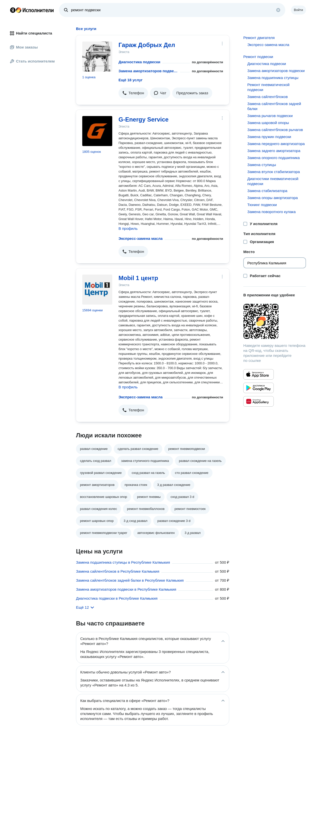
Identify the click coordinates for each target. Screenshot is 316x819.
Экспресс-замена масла (140, 238)
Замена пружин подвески (269, 137)
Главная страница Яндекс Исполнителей (32, 10)
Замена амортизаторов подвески (148, 71)
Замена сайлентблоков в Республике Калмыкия (117, 571)
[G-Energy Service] (97, 131)
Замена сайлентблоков (267, 97)
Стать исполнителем (32, 61)
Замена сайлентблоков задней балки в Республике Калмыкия (130, 580)
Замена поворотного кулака (271, 212)
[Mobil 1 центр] (97, 290)
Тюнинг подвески (262, 205)
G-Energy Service (143, 119)
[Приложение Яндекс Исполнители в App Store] (258, 374)
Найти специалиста (31, 33)
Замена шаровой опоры (268, 123)
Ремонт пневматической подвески (268, 87)
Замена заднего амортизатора (273, 151)
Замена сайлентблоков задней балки (274, 106)
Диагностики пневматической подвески (272, 181)
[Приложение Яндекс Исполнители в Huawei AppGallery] (258, 401)
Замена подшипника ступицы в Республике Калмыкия (123, 562)
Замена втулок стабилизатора (273, 172)
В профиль (128, 228)
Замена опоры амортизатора (272, 198)
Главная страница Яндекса (13, 10)
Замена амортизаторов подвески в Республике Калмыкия (126, 589)
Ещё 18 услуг (130, 80)
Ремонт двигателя (258, 38)
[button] (133, 93)
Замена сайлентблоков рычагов (275, 130)
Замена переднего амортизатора (276, 144)
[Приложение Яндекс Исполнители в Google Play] (258, 388)
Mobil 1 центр (138, 278)
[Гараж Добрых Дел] (97, 57)
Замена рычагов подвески (269, 116)
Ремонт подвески (258, 57)
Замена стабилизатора (267, 191)
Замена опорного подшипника (273, 158)
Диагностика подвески (139, 62)
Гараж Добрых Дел (146, 45)
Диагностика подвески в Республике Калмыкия (117, 598)
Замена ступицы (261, 165)
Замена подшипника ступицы (272, 78)
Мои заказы (24, 47)
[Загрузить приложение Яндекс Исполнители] (274, 321)
